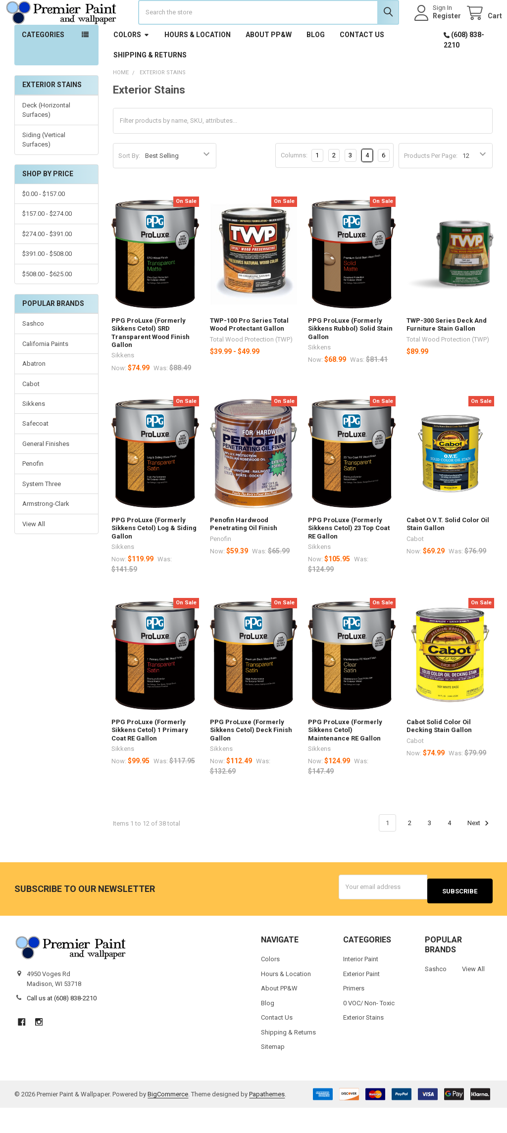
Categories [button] (43, 64)
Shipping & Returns (150, 84)
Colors (131, 64)
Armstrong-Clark (45, 533)
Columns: (294, 184)
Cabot (31, 412)
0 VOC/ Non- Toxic (369, 1028)
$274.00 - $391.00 (47, 263)
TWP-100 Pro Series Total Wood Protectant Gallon (249, 353)
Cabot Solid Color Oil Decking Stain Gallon (439, 755)
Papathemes (267, 1119)
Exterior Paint (361, 998)
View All (33, 553)
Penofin (33, 492)
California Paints (45, 373)
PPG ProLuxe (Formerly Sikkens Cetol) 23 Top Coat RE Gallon (349, 557)
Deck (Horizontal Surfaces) (46, 139)
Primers (353, 1013)
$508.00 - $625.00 (47, 303)
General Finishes (45, 473)
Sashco (33, 352)
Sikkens (33, 433)
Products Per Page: (430, 185)
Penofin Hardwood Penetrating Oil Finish (243, 553)
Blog (315, 64)
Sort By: (129, 185)
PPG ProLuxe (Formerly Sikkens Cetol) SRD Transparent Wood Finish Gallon (150, 362)
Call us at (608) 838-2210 (62, 1023)
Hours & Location (197, 64)
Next (479, 852)
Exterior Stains (363, 1042)
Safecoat (35, 452)
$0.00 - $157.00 (43, 223)
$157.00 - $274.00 (47, 242)
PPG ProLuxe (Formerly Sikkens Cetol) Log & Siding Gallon (154, 557)
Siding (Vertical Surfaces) (43, 169)
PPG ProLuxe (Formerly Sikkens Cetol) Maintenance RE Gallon (345, 759)
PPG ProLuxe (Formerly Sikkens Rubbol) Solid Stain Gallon (350, 358)
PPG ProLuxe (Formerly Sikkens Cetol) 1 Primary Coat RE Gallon (149, 759)
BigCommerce (168, 1119)
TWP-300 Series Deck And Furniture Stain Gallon (446, 353)
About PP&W (269, 64)
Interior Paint (360, 984)
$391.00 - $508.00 (47, 283)
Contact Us (362, 64)
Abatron (34, 392)
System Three (41, 513)
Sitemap (273, 1072)
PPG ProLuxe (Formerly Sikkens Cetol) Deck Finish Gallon (251, 759)
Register (437, 31)
